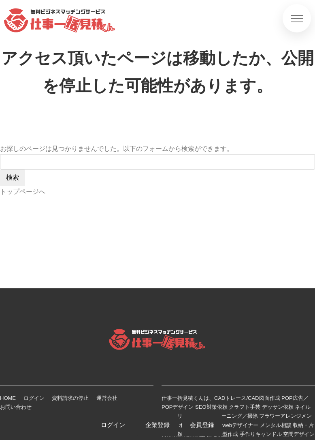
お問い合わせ (16, 407)
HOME (8, 398)
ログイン (34, 398)
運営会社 (106, 398)
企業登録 (157, 424)
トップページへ (22, 191)
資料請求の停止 (70, 398)
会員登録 (202, 424)
